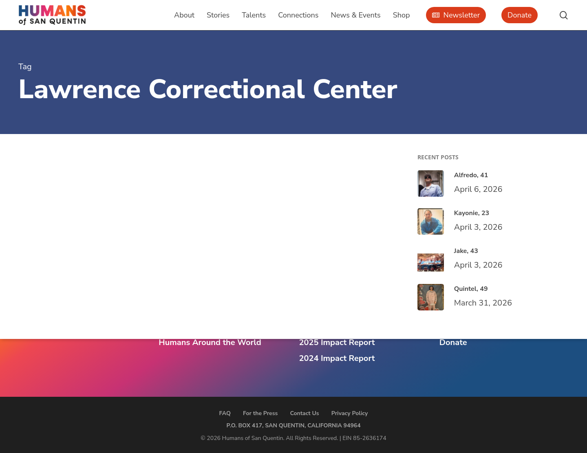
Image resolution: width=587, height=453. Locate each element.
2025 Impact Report (337, 342)
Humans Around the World (210, 342)
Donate (453, 342)
